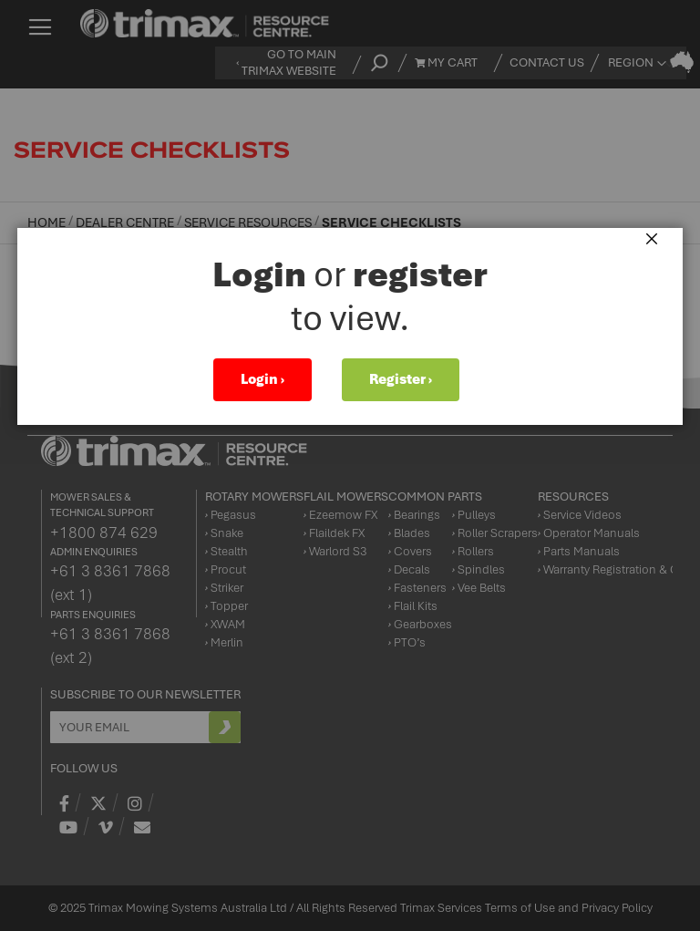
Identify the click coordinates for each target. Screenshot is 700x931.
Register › (400, 379)
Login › (262, 379)
